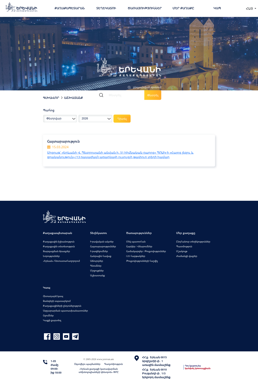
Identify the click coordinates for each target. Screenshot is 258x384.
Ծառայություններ (145, 8)
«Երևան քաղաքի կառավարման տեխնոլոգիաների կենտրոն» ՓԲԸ (99, 370)
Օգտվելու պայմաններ (87, 364)
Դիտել (122, 119)
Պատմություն (184, 246)
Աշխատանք (73, 97)
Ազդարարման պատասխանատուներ (65, 310)
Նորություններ (51, 256)
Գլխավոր (51, 97)
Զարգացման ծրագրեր (56, 251)
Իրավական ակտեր (101, 241)
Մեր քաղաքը (183, 8)
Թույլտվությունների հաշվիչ (142, 261)
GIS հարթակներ (135, 256)
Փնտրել (152, 95)
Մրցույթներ (97, 270)
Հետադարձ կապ (53, 296)
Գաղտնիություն (113, 364)
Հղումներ (48, 315)
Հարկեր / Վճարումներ (139, 246)
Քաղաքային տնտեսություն (59, 246)
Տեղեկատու (106, 8)
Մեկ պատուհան (136, 241)
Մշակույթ (181, 251)
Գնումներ (95, 265)
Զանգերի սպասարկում (57, 301)
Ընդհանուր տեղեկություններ (193, 241)
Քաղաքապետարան (70, 8)
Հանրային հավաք (100, 256)
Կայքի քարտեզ (52, 320)
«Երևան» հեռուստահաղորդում (61, 261)
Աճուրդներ (96, 261)
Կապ (217, 8)
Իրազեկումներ (99, 251)
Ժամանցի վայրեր (186, 256)
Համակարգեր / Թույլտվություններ (146, 251)
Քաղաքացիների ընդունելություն (62, 305)
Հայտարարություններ (103, 246)
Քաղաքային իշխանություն (58, 241)
